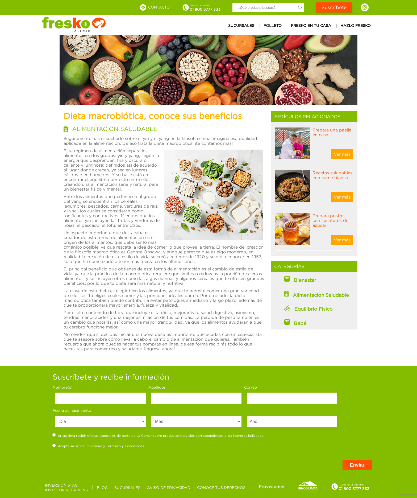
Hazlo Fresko (355, 25)
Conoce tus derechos (221, 487)
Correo (250, 387)
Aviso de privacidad (168, 487)
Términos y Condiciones (125, 446)
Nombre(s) (63, 387)
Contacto (154, 7)
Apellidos (157, 387)
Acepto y (98, 446)
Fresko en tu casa (311, 25)
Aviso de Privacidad (86, 446)
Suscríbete (334, 7)
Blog (102, 487)
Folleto (273, 25)
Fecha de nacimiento (72, 410)
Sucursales (241, 25)
